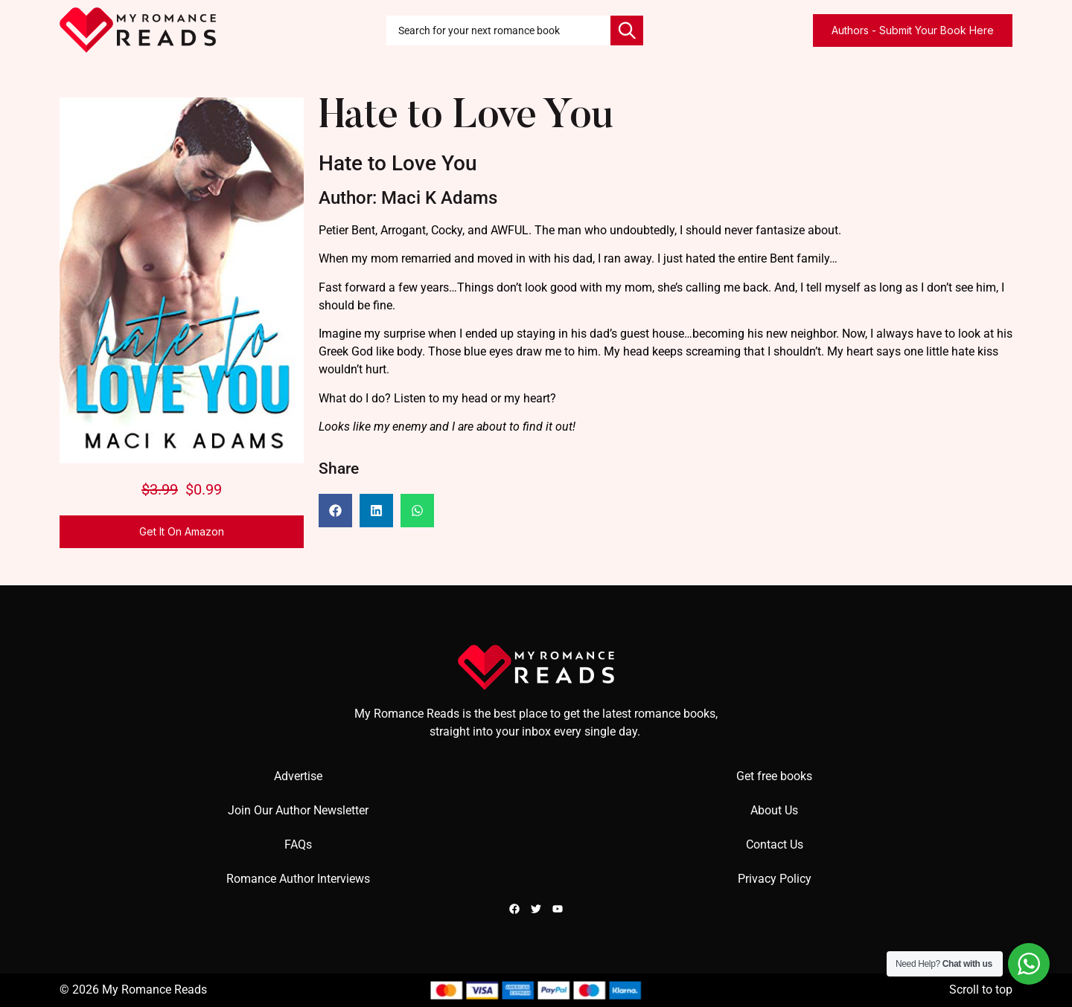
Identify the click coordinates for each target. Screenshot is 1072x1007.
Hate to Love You (466, 117)
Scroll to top (980, 989)
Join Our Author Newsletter (298, 810)
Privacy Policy (774, 879)
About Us (774, 810)
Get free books (774, 776)
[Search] (626, 30)
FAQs (298, 844)
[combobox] (498, 30)
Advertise (298, 776)
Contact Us (774, 844)
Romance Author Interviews (298, 879)
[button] (335, 510)
